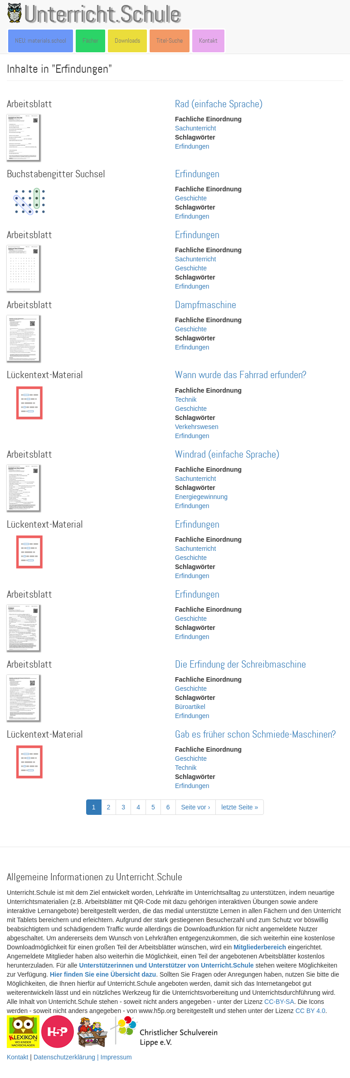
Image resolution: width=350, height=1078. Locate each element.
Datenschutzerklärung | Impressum (83, 1057)
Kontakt (208, 41)
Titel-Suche (169, 41)
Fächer (90, 41)
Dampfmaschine (205, 305)
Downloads (127, 41)
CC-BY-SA (279, 1001)
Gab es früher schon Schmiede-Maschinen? (255, 735)
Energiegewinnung (201, 496)
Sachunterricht (195, 128)
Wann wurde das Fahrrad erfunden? (240, 375)
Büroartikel (190, 706)
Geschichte (191, 198)
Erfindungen (192, 146)
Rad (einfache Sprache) (218, 104)
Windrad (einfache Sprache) (227, 455)
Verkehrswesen (197, 426)
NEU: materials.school (40, 41)
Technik (185, 399)
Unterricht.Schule (102, 15)
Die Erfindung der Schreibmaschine (240, 665)
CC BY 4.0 (311, 1010)
